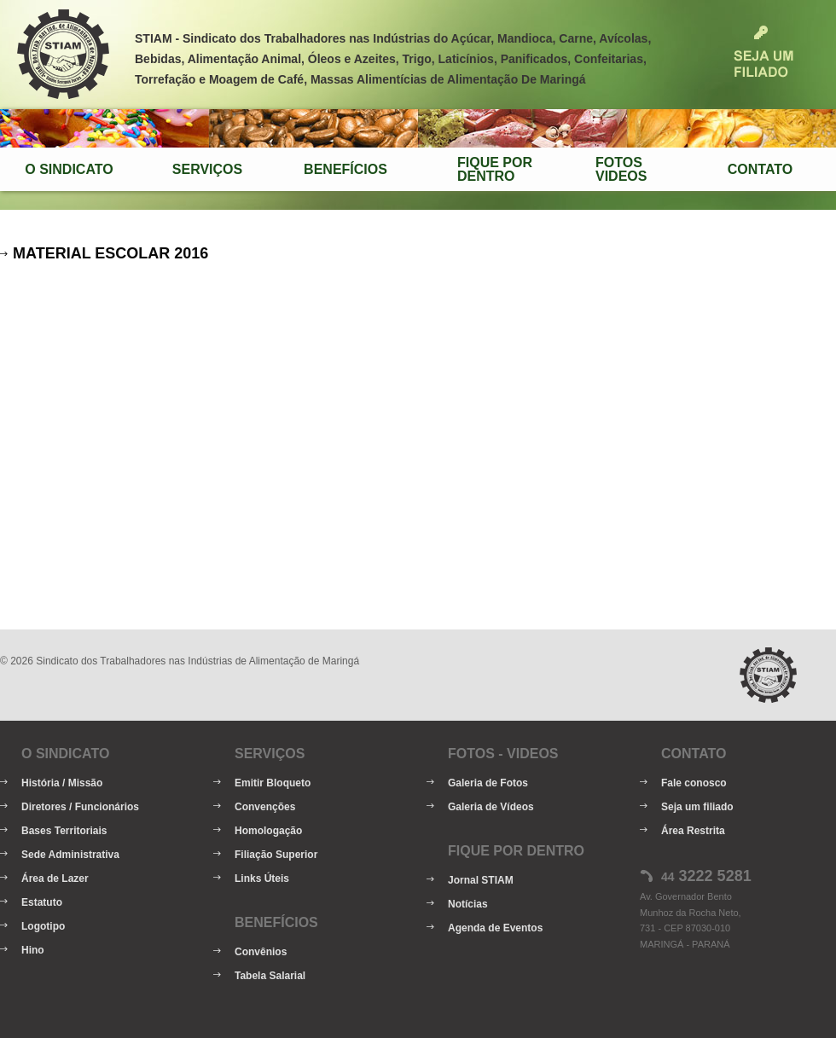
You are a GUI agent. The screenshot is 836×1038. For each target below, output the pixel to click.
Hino (32, 950)
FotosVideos (621, 169)
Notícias (468, 904)
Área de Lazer (55, 878)
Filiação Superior (276, 855)
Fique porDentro (494, 169)
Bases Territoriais (64, 831)
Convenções (265, 807)
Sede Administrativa (70, 855)
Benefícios (345, 169)
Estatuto (41, 902)
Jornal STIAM (481, 880)
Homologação (268, 831)
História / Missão (61, 783)
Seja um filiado (697, 807)
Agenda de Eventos (495, 928)
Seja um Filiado (763, 52)
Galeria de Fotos (488, 783)
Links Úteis (262, 878)
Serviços (207, 169)
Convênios (261, 952)
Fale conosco (694, 783)
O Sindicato (69, 169)
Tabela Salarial (270, 976)
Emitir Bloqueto (273, 783)
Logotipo (43, 926)
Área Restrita (693, 831)
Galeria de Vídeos (491, 807)
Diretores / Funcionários (80, 807)
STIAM (63, 55)
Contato (760, 169)
